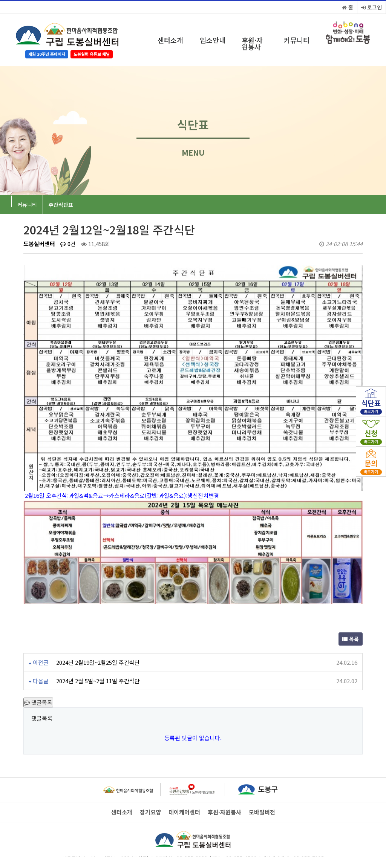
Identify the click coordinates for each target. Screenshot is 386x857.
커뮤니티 (296, 40)
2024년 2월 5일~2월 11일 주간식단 (98, 657)
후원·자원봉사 (252, 43)
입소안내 (212, 40)
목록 (350, 615)
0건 (68, 244)
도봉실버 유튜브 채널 (92, 54)
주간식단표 (61, 204)
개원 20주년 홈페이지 (46, 54)
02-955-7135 (308, 834)
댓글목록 (38, 679)
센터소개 (170, 40)
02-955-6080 (191, 834)
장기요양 (150, 788)
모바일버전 (262, 788)
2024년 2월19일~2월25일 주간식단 (98, 639)
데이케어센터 (184, 788)
